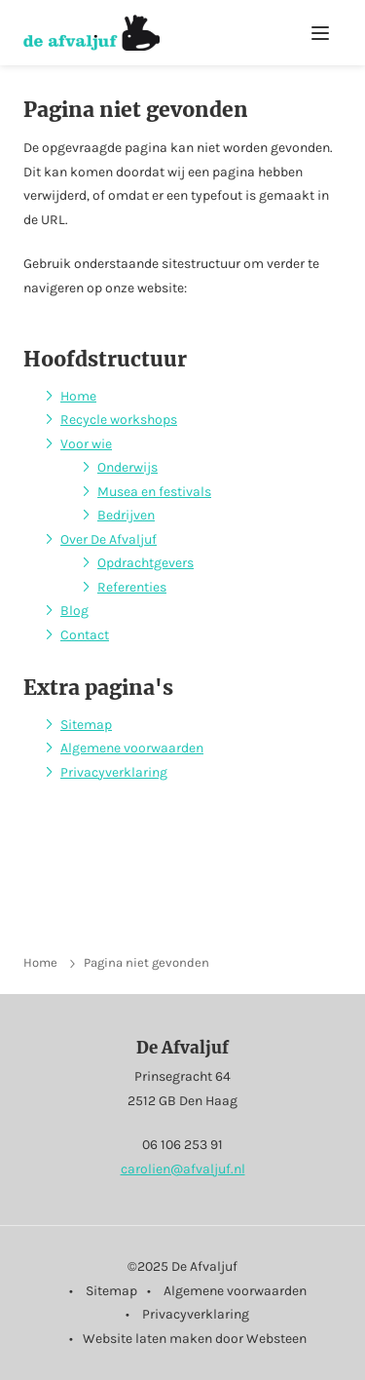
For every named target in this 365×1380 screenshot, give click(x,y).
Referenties (131, 587)
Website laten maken (147, 1338)
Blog (74, 610)
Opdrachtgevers (145, 563)
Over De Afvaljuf (108, 539)
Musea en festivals (154, 491)
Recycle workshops (118, 419)
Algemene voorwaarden (131, 748)
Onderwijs (127, 467)
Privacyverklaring (113, 772)
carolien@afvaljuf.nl (183, 1169)
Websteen (276, 1338)
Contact (84, 635)
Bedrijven (126, 515)
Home (78, 396)
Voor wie (86, 444)
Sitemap (86, 724)
